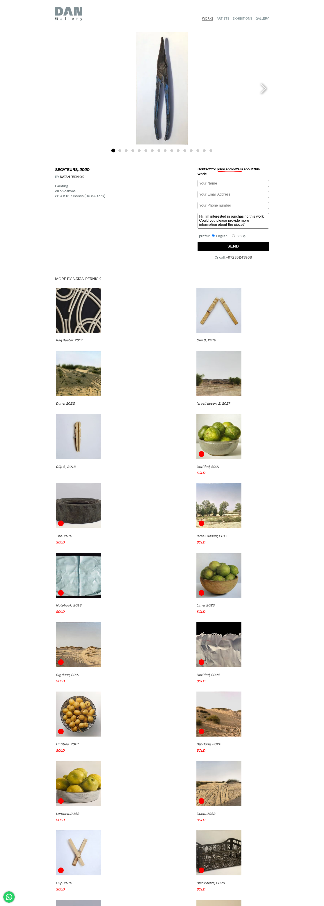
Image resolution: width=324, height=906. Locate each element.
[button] (113, 150)
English (219, 235)
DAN (58, 869)
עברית (239, 235)
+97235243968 (239, 257)
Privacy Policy (259, 884)
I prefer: (222, 235)
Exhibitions (242, 18)
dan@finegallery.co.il (73, 895)
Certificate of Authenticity (131, 847)
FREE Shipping (77, 847)
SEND (233, 246)
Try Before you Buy (189, 847)
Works (207, 18)
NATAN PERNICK (72, 176)
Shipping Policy (258, 888)
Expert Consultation (242, 847)
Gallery (262, 18)
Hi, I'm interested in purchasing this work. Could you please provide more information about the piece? (233, 221)
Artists (223, 18)
